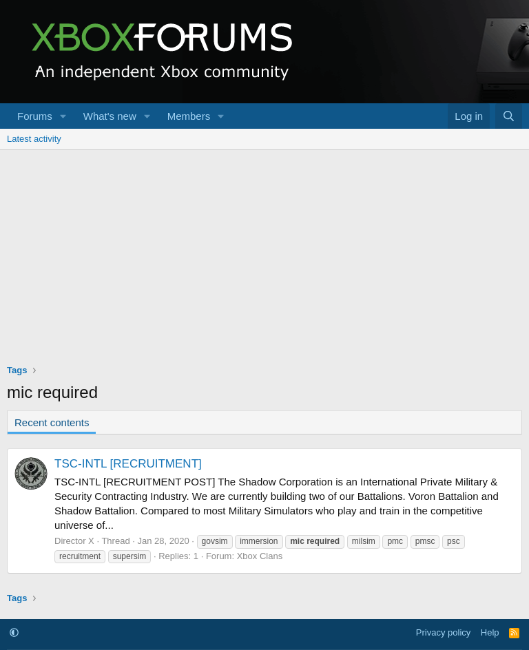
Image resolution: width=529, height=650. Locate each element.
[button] (63, 116)
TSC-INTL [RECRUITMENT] (128, 463)
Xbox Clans (259, 556)
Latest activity (34, 139)
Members (189, 116)
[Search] (508, 116)
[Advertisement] (264, 253)
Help (490, 632)
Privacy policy (443, 632)
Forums (34, 116)
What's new (109, 116)
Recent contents (51, 422)
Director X (74, 541)
